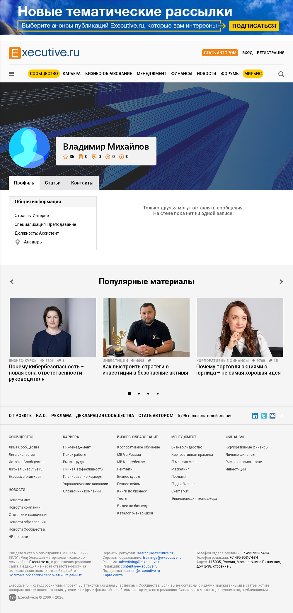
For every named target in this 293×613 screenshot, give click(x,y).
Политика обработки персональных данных (45, 575)
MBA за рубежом (131, 462)
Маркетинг (180, 469)
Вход (247, 52)
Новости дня (19, 500)
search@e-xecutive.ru (155, 553)
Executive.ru (39, 562)
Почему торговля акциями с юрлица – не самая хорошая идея (238, 369)
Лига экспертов (22, 455)
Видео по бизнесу (132, 506)
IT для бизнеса (184, 484)
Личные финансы (240, 455)
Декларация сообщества (105, 415)
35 (68, 157)
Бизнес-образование (108, 73)
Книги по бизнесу (132, 491)
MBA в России (129, 455)
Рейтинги (124, 469)
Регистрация (270, 52)
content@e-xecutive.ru (139, 566)
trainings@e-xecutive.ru (162, 558)
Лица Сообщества (24, 447)
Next (281, 282)
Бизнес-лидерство (186, 447)
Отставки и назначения (28, 515)
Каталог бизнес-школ (135, 513)
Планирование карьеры (82, 477)
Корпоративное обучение (138, 447)
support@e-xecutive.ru (142, 571)
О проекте (20, 415)
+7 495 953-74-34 (255, 553)
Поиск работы (74, 455)
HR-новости (18, 537)
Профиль (24, 183)
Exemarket (180, 491)
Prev (12, 282)
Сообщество (44, 73)
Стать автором (220, 52)
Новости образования (27, 522)
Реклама (61, 415)
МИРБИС (253, 73)
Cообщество (21, 437)
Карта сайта (113, 575)
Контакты (82, 183)
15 (276, 361)
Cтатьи (53, 183)
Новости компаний (24, 507)
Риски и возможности (244, 462)
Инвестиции (115, 361)
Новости (206, 73)
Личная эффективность (83, 469)
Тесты (122, 499)
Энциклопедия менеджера (194, 499)
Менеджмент (151, 73)
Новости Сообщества (27, 529)
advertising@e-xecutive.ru (140, 562)
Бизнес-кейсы (129, 484)
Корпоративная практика (192, 455)
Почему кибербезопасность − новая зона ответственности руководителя (46, 372)
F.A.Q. (41, 415)
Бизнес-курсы (23, 361)
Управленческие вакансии (85, 484)
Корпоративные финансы (222, 361)
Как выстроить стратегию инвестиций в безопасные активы (145, 369)
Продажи (179, 477)
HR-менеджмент (77, 447)
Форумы (230, 73)
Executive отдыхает (25, 477)
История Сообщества (27, 462)
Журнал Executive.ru (25, 469)
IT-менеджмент (184, 462)
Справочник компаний (82, 491)
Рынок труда (73, 462)
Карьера (72, 73)
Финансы (181, 73)
